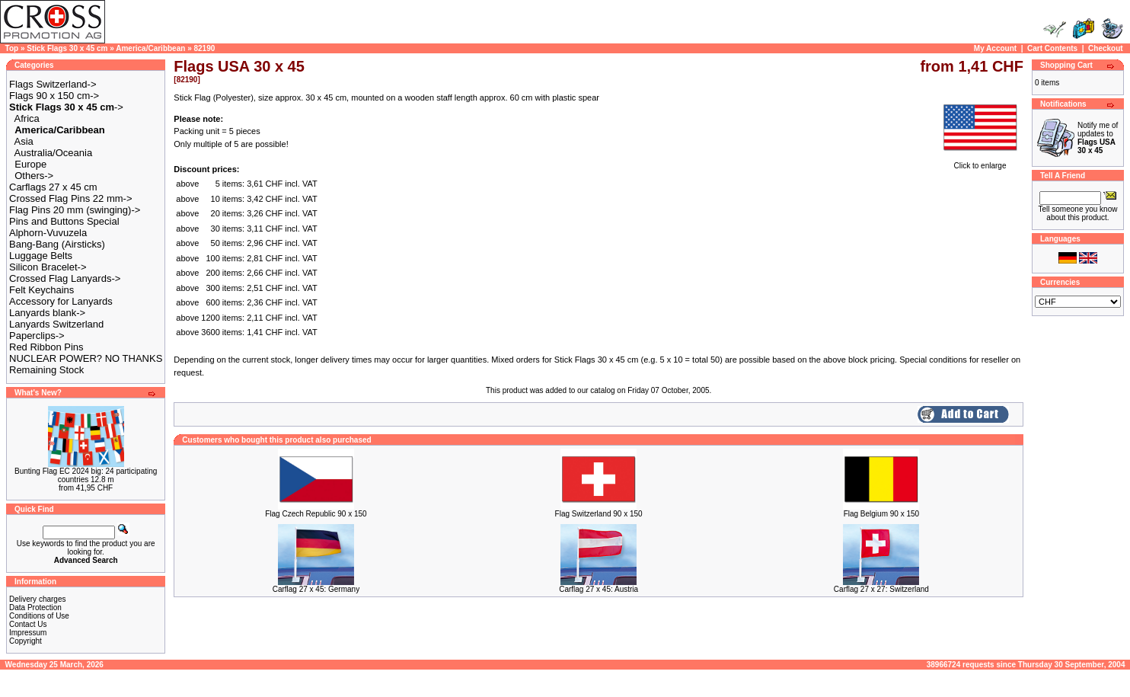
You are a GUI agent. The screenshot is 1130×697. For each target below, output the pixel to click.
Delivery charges (37, 599)
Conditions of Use (39, 616)
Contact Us (27, 624)
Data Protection (35, 607)
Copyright (25, 641)
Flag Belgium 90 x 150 (882, 514)
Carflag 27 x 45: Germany (316, 589)
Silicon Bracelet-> (48, 267)
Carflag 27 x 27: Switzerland (881, 589)
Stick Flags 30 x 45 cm (67, 48)
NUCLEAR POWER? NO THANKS (85, 358)
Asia (24, 141)
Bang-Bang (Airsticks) (57, 244)
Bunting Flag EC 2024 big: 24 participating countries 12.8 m (85, 475)
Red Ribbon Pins (46, 347)
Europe (30, 164)
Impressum (27, 632)
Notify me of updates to (1097, 138)
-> (66, 107)
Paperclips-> (37, 335)
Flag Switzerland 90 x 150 (599, 514)
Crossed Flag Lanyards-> (64, 278)
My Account (995, 48)
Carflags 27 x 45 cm (53, 187)
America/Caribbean (150, 48)
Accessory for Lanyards (61, 301)
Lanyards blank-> (47, 312)
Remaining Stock (46, 370)
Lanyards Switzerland (56, 324)
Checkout (1105, 48)
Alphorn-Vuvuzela (48, 232)
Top (12, 48)
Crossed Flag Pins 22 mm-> (70, 198)
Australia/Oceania (53, 152)
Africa (27, 118)
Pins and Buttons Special (64, 221)
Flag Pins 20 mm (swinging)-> (74, 210)
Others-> (33, 175)
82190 (204, 48)
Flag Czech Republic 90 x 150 (315, 514)
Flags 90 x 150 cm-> (54, 95)
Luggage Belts (40, 255)
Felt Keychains (41, 290)
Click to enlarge (980, 162)
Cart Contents (1052, 48)
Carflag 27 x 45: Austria (598, 589)
